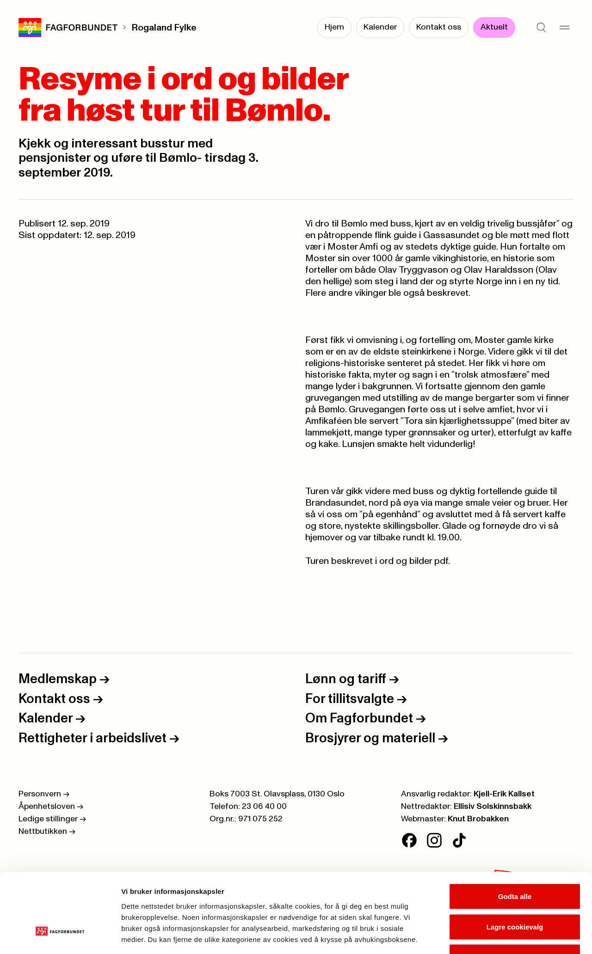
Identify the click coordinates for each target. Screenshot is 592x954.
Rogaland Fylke (164, 27)
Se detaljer (497, 936)
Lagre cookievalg (515, 863)
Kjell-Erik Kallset (504, 794)
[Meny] (564, 27)
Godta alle (515, 833)
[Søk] (541, 27)
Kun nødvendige (514, 893)
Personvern (43, 794)
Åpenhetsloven (50, 806)
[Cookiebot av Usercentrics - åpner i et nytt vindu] (59, 936)
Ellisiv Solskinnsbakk (492, 806)
